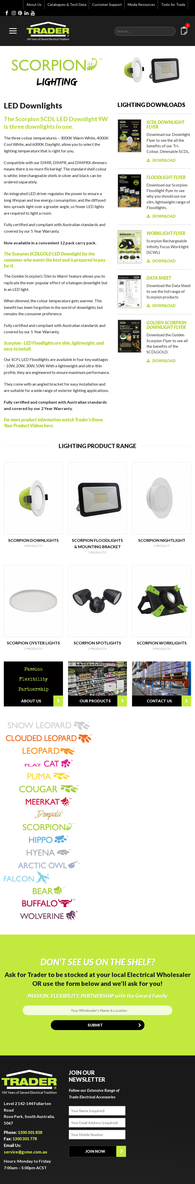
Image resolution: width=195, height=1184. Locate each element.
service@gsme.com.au (25, 1151)
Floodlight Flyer (166, 177)
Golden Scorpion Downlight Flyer (166, 325)
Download (161, 160)
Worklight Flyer (166, 233)
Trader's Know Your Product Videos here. (53, 422)
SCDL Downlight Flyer (165, 124)
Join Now (105, 1151)
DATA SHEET (159, 278)
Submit (116, 1025)
